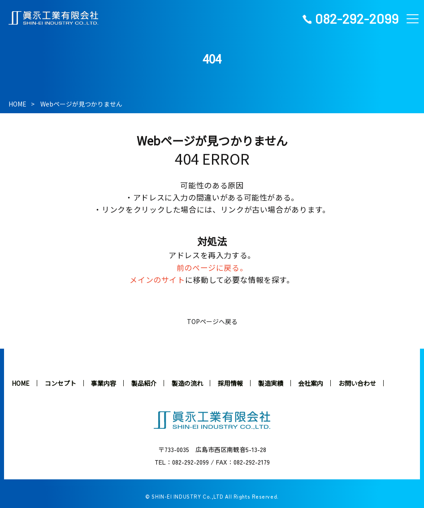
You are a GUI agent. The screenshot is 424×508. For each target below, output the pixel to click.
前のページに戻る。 (212, 267)
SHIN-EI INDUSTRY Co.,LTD (187, 496)
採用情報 (230, 383)
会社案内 (310, 383)
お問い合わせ (357, 383)
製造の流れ (187, 383)
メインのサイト (157, 279)
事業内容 (103, 383)
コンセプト (60, 383)
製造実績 (270, 383)
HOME (17, 103)
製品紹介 (143, 383)
